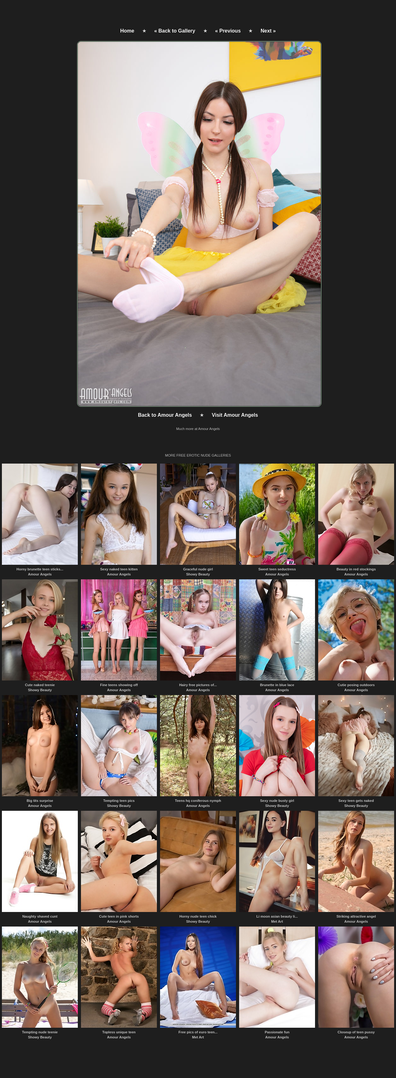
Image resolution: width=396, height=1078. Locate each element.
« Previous (228, 31)
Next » (268, 31)
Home (127, 31)
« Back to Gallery (174, 31)
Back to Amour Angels (165, 415)
